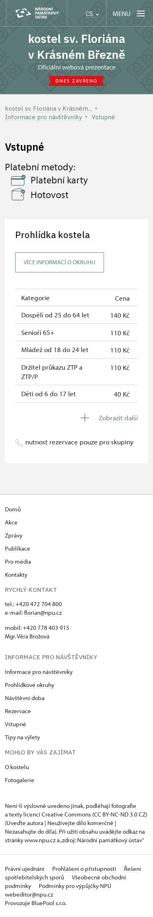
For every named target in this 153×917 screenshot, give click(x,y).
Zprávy (13, 535)
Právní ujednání (25, 868)
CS (92, 14)
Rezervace (18, 711)
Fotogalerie (19, 780)
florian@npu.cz (43, 612)
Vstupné (15, 724)
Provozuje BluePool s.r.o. (36, 903)
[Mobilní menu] (129, 13)
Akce (11, 522)
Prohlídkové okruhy (29, 685)
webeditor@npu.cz (29, 894)
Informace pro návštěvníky (39, 672)
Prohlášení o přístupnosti (85, 868)
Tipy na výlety (22, 737)
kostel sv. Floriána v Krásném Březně (76, 46)
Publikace (17, 548)
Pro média (18, 561)
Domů (13, 509)
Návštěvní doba (24, 698)
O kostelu (17, 767)
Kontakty (16, 574)
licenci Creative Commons (57, 814)
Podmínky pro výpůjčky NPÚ (75, 886)
